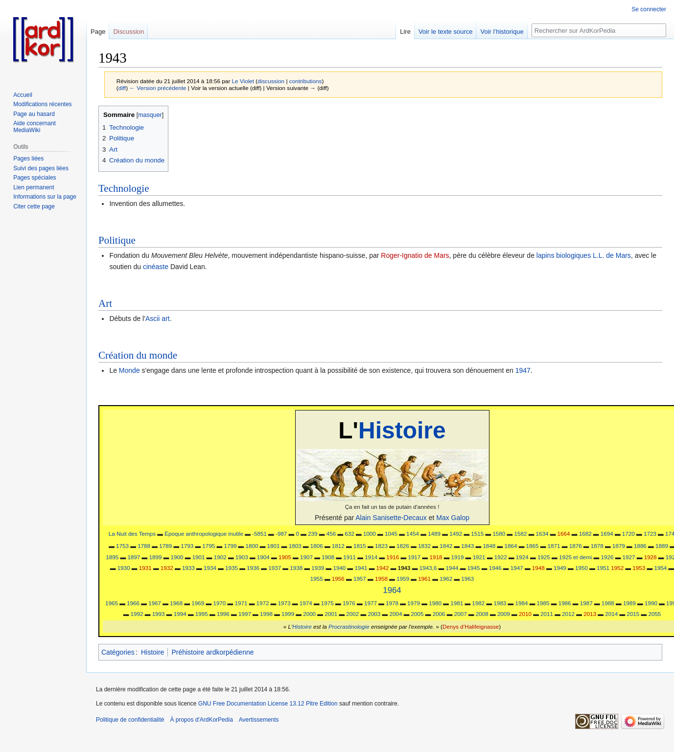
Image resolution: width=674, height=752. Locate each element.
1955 (316, 578)
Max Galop (452, 518)
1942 (382, 568)
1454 (412, 533)
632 (349, 533)
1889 (661, 546)
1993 (158, 614)
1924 (522, 557)
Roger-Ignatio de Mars (415, 255)
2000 (309, 614)
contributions (305, 81)
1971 (240, 603)
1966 (133, 603)
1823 (381, 546)
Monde (129, 370)
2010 (525, 614)
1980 (435, 603)
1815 (359, 546)
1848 (489, 546)
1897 (133, 557)
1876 (575, 546)
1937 (274, 568)
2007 (460, 614)
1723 (650, 533)
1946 (495, 568)
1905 (285, 557)
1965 (111, 603)
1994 (180, 614)
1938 (296, 568)
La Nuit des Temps (132, 533)
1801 (273, 546)
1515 (477, 533)
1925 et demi (575, 557)
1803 (295, 546)
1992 (137, 614)
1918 (435, 557)
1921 (479, 557)
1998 (266, 614)
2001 (331, 614)
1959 (402, 578)
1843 (467, 546)
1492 (455, 533)
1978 (392, 603)
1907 (306, 557)
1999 (287, 614)
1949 (560, 568)
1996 (223, 614)
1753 (122, 546)
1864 (510, 546)
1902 (220, 557)
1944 (452, 568)
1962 (446, 578)
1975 (327, 603)
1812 (338, 546)
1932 (167, 568)
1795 (208, 546)
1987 (586, 603)
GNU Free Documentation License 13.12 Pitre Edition (268, 703)
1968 (176, 603)
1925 (543, 557)
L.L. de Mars (612, 255)
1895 (112, 557)
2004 (395, 614)
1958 (381, 578)
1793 (187, 546)
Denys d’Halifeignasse (470, 626)
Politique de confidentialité (130, 719)
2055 (654, 614)
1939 (317, 568)
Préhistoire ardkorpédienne (212, 652)
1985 (543, 603)
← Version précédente (157, 88)
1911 (349, 557)
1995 (201, 614)
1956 (338, 578)
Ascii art (157, 318)
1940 (339, 568)
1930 (123, 568)
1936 (253, 568)
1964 (392, 590)
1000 (369, 533)
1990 (651, 603)
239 (312, 533)
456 (331, 533)
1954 (660, 568)
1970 (219, 603)
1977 (370, 603)
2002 (352, 614)
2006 (439, 614)
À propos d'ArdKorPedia (201, 719)
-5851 (259, 533)
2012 (568, 614)
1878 (597, 546)
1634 (542, 533)
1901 (198, 557)
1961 (424, 578)
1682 (585, 533)
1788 (144, 546)
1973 (284, 603)
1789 (165, 546)
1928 (650, 557)
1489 (434, 533)
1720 (628, 533)
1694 (607, 533)
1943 (404, 568)
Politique (117, 240)
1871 (554, 546)
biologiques (573, 255)
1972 (262, 603)
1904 (263, 557)
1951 (603, 568)
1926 (607, 557)
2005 (417, 614)
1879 (618, 546)
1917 (414, 557)
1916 (392, 557)
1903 (241, 557)
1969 (197, 603)
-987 (281, 533)
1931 (145, 568)
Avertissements (259, 719)
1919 (457, 557)
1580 (498, 533)
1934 (210, 568)
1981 (456, 603)
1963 (467, 578)
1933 (188, 568)
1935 (231, 568)
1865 (532, 546)
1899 (155, 557)
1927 (629, 557)
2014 (611, 614)
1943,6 (428, 568)
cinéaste (155, 267)
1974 (306, 603)
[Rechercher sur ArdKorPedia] (599, 30)
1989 (629, 603)
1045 (391, 533)
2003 (374, 614)
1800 (252, 546)
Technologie (123, 188)
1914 (371, 557)
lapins (545, 255)
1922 (500, 557)
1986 (564, 603)
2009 (503, 614)
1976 (349, 603)
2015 (633, 614)
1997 (244, 614)
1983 (499, 603)
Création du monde (137, 355)
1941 (361, 568)
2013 (589, 614)
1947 (523, 370)
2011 (546, 614)
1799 (230, 546)
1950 (581, 568)
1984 (521, 603)
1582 (520, 533)
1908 (328, 557)
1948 (538, 568)
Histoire (402, 430)
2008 (482, 614)
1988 (608, 603)
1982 (478, 603)
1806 (316, 546)
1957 (359, 578)
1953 (638, 568)
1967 (154, 603)
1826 (402, 546)
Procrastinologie (349, 626)
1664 (564, 533)
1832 (424, 546)
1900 (177, 557)
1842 (446, 546)
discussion (270, 81)
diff (122, 88)
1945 (473, 568)
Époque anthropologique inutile (203, 533)
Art (105, 303)
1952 (617, 568)
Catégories (118, 652)
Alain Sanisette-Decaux (391, 518)
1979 (413, 603)
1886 (640, 546)
